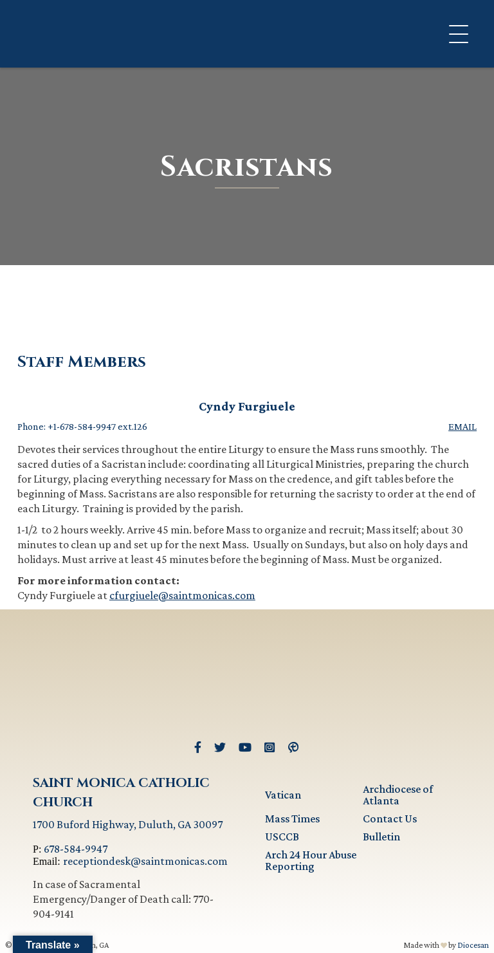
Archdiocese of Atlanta (398, 794)
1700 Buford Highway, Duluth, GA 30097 (128, 824)
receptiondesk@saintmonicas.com (145, 861)
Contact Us (390, 818)
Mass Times (292, 818)
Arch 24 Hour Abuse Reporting (310, 860)
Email (462, 426)
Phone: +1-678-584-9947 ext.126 (82, 426)
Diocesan (473, 945)
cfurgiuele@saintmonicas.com (182, 595)
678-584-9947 (75, 848)
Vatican (283, 794)
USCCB (282, 836)
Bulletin (381, 836)
